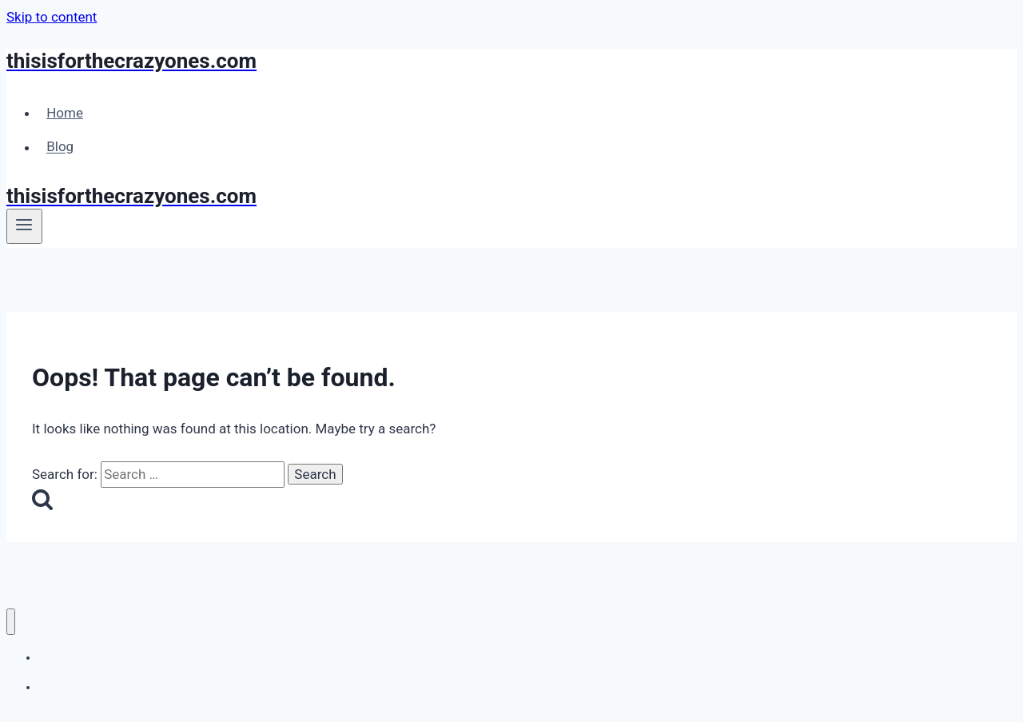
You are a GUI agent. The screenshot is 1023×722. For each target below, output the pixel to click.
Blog (60, 147)
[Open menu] (24, 226)
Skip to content (51, 17)
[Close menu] (10, 621)
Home (64, 113)
